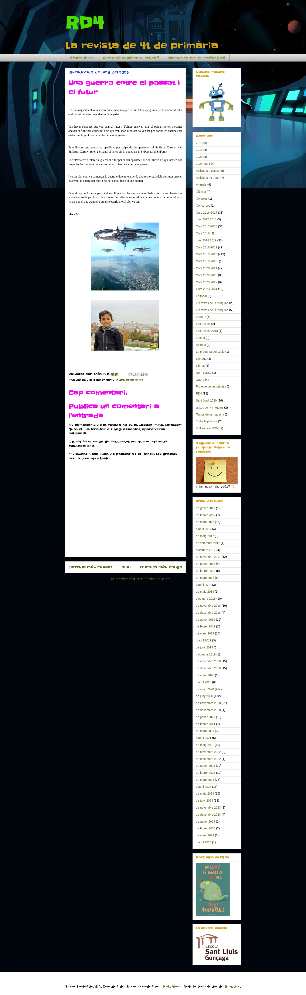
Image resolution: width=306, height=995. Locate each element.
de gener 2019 (205, 619)
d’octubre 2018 (206, 598)
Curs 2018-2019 (206, 247)
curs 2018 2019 (206, 240)
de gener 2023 (205, 765)
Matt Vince (172, 986)
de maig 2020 (205, 689)
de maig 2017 (205, 536)
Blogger (232, 986)
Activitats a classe (208, 170)
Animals (201, 184)
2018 (199, 143)
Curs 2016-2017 (206, 212)
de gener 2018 (205, 563)
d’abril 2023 (203, 786)
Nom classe (203, 372)
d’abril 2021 (203, 738)
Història (201, 345)
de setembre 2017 (208, 543)
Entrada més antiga (161, 567)
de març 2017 (205, 522)
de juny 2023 (204, 800)
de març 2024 (205, 835)
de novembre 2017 (208, 556)
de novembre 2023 (208, 807)
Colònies (201, 198)
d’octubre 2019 (206, 654)
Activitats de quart (208, 177)
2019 (199, 149)
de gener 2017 (205, 508)
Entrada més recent (90, 567)
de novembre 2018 (208, 605)
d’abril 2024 (203, 842)
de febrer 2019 (205, 626)
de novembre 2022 (208, 752)
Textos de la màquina (210, 414)
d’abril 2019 (203, 640)
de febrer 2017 (205, 515)
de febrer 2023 (205, 772)
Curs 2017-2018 (206, 226)
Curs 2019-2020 (206, 254)
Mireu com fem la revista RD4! (196, 58)
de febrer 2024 (205, 828)
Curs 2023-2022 (206, 282)
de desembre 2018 (208, 612)
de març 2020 (205, 675)
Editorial (201, 296)
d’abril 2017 (203, 529)
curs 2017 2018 (206, 219)
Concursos (203, 205)
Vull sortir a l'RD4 (207, 428)
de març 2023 (205, 779)
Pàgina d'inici (82, 58)
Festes (200, 338)
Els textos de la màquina (212, 310)
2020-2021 (203, 163)
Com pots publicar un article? (131, 58)
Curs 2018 (203, 233)
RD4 (84, 23)
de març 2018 (205, 577)
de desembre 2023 (208, 814)
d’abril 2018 (203, 584)
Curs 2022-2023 (129, 380)
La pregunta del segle (210, 351)
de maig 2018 (205, 591)
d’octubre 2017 (206, 550)
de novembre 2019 (208, 661)
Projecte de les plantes (211, 386)
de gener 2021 (205, 717)
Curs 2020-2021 (206, 268)
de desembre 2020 (208, 710)
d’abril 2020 (203, 682)
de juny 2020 (204, 696)
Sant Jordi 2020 (206, 400)
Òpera (200, 379)
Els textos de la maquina (212, 303)
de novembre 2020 (208, 703)
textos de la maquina (209, 407)
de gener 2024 (205, 821)
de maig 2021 (205, 745)
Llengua (201, 358)
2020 (199, 156)
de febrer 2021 (205, 724)
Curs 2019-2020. (207, 261)
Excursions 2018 (207, 331)
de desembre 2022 (208, 759)
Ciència (201, 191)
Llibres (200, 365)
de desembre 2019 (208, 668)
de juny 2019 (204, 647)
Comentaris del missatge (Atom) (140, 578)
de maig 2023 (205, 793)
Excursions (203, 324)
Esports (201, 317)
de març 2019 (205, 633)
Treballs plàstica (206, 421)
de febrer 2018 (205, 570)
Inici (126, 567)
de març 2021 (205, 731)
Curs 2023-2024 (206, 289)
